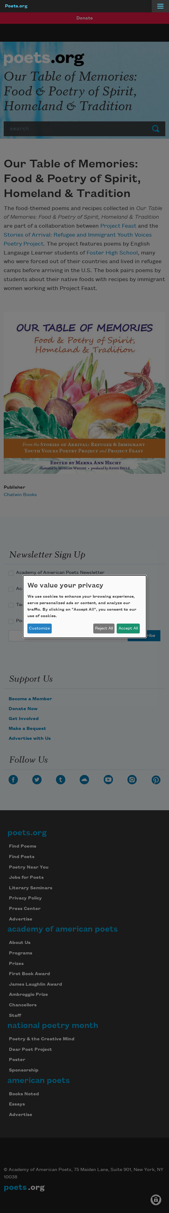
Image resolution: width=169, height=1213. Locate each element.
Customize (39, 628)
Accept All (128, 628)
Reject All (104, 628)
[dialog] (84, 606)
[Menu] (160, 6)
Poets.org (16, 6)
